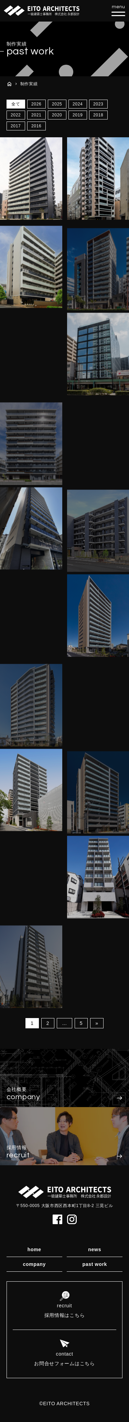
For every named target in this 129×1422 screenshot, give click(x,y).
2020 (57, 115)
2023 (98, 104)
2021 (36, 115)
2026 (36, 104)
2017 (16, 126)
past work (94, 1264)
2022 (16, 115)
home (34, 1249)
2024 (78, 104)
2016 (36, 126)
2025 (57, 104)
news (94, 1249)
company (34, 1264)
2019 (78, 115)
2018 (98, 115)
